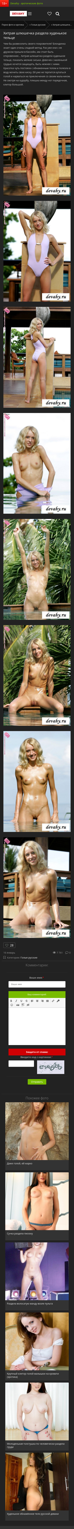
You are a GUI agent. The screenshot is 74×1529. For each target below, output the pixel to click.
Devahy (18, 13)
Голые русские (29, 957)
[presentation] (11, 1000)
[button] (11, 1000)
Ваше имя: (36, 977)
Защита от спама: (37, 1052)
